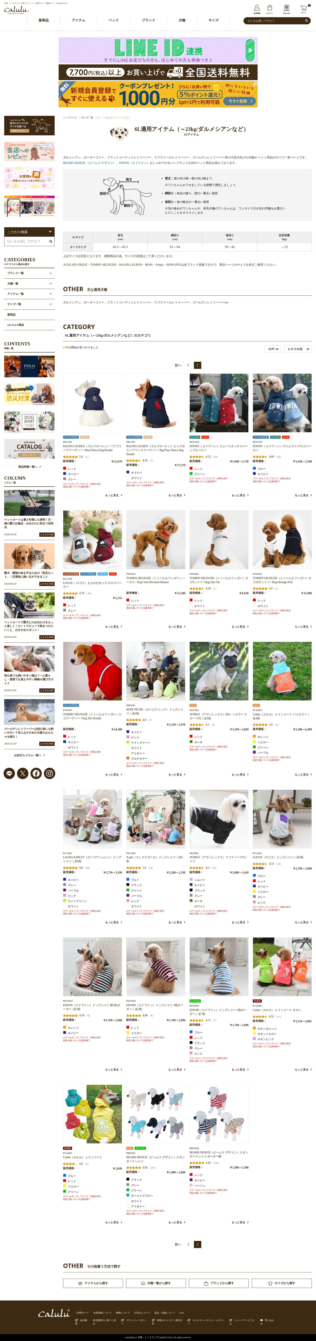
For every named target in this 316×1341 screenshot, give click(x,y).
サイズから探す (281, 1284)
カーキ (196, 742)
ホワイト (134, 478)
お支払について (142, 1312)
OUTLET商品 (15, 325)
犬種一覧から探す (156, 1283)
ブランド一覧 (15, 273)
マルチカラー (136, 758)
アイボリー (135, 753)
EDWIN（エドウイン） (134, 163)
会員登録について (102, 1312)
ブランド (148, 20)
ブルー (259, 468)
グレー (69, 479)
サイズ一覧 (87, 117)
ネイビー (71, 474)
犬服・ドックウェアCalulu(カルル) (155, 1337)
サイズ (213, 20)
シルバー (197, 879)
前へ (178, 365)
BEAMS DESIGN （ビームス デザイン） (89, 163)
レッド (69, 468)
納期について (123, 1312)
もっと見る (113, 495)
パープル (261, 752)
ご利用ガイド (82, 1312)
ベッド (114, 20)
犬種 (182, 20)
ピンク (132, 737)
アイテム (78, 20)
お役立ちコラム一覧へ (29, 755)
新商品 (44, 20)
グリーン (197, 474)
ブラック (134, 885)
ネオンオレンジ (265, 1028)
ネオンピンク (263, 1039)
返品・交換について (164, 1312)
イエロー (261, 742)
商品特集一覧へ (29, 466)
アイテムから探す (93, 1283)
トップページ (70, 117)
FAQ (181, 1312)
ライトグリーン (138, 742)
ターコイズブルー (139, 1195)
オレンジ (261, 736)
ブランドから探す (219, 1284)
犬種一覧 (12, 283)
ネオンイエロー (265, 1033)
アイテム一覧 (15, 293)
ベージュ (197, 1185)
